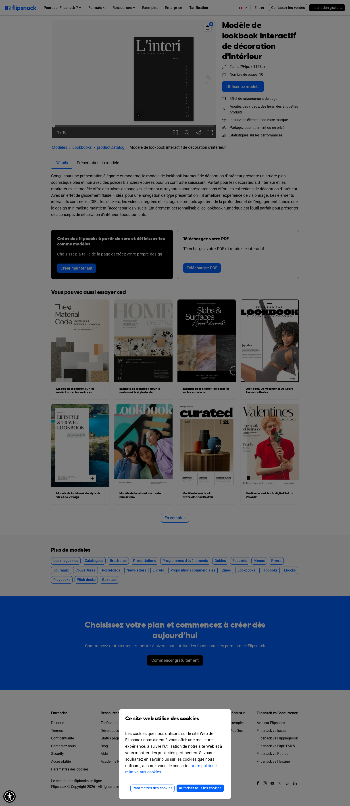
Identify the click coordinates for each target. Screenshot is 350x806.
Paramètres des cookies (152, 788)
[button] (9, 796)
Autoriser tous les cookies (200, 788)
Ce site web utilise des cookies (175, 722)
